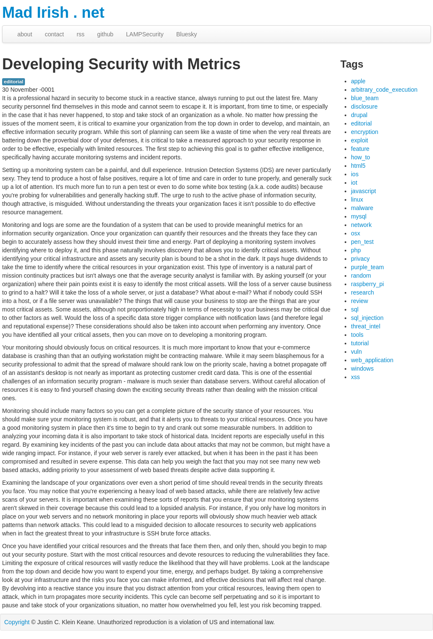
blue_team (364, 98)
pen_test (362, 241)
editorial (13, 82)
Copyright (17, 622)
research (362, 292)
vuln (356, 351)
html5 (358, 165)
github (105, 34)
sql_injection (367, 317)
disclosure (364, 106)
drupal (359, 115)
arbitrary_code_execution (384, 89)
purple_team (367, 267)
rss (81, 34)
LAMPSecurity (145, 34)
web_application (372, 360)
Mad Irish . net (53, 12)
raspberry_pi (367, 284)
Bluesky (186, 34)
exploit (359, 140)
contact (54, 34)
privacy (360, 258)
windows (362, 368)
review (359, 301)
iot (354, 182)
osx (355, 233)
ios (355, 174)
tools (357, 334)
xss (355, 377)
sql (355, 309)
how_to (360, 157)
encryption (364, 131)
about (24, 34)
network (361, 224)
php (356, 250)
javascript (363, 191)
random (361, 275)
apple (358, 81)
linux (357, 199)
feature (360, 148)
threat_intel (365, 326)
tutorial (360, 343)
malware (362, 208)
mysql (359, 216)
